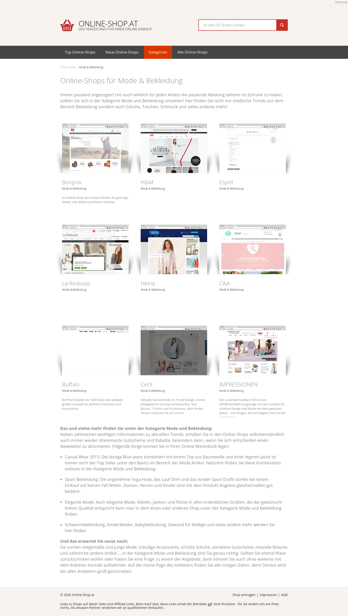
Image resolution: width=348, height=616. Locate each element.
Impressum (268, 595)
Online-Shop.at (115, 25)
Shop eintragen (244, 595)
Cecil (146, 384)
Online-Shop (68, 67)
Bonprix (71, 182)
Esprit (226, 182)
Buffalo (71, 384)
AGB (284, 595)
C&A (224, 283)
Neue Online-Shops (121, 52)
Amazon (82, 607)
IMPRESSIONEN (238, 384)
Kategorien (157, 52)
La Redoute (76, 283)
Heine (148, 283)
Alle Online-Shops (192, 52)
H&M (147, 182)
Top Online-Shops (80, 52)
